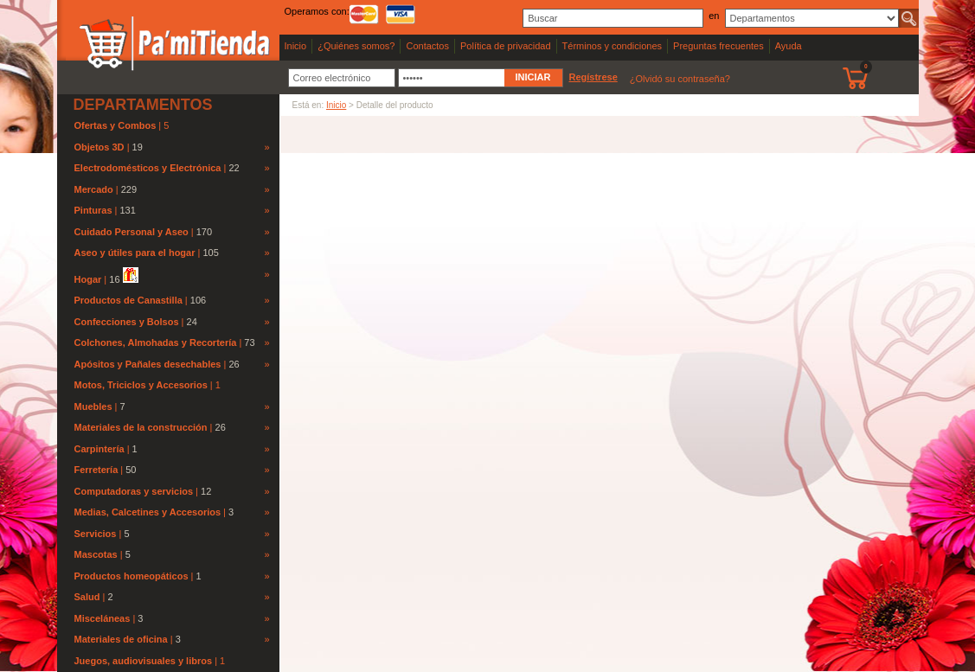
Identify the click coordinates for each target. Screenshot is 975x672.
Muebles (93, 406)
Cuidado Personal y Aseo (131, 232)
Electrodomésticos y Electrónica (147, 168)
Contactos (427, 46)
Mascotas (96, 554)
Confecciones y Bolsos (126, 322)
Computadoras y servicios (134, 491)
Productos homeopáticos (131, 576)
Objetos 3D (99, 147)
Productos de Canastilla (128, 300)
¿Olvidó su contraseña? (680, 79)
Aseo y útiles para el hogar (135, 252)
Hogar (88, 279)
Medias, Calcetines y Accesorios (147, 512)
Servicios (95, 533)
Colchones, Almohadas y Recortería (155, 342)
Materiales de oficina (121, 639)
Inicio (296, 46)
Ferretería (96, 469)
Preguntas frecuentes (718, 46)
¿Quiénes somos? (356, 46)
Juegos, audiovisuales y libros (144, 661)
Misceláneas (102, 618)
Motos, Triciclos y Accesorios (142, 385)
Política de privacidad (505, 46)
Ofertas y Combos (116, 125)
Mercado (93, 189)
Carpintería (99, 449)
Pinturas (93, 210)
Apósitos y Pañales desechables (147, 364)
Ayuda (788, 46)
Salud (87, 597)
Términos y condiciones (612, 46)
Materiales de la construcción (141, 427)
